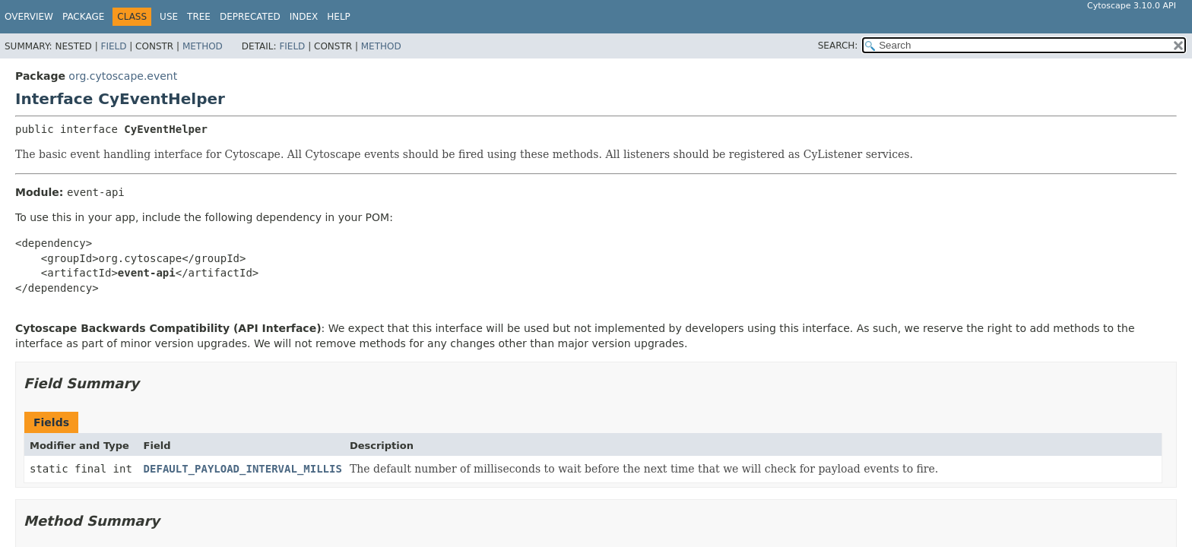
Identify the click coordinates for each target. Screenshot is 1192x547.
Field (113, 46)
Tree (199, 16)
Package (83, 16)
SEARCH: (838, 45)
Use (169, 16)
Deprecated (250, 16)
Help (338, 16)
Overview (29, 16)
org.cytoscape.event (122, 76)
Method (202, 46)
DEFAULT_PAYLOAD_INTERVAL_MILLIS (243, 469)
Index (304, 16)
